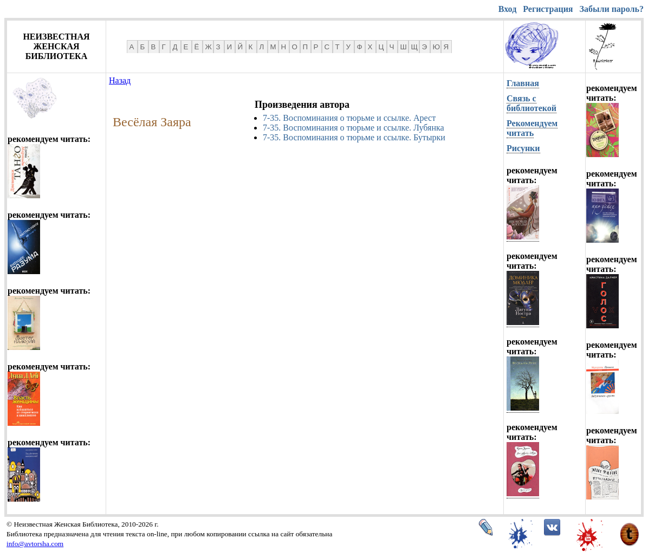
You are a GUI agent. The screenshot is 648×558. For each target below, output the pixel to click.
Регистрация (548, 9)
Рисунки (523, 148)
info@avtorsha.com (35, 544)
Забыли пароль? (612, 9)
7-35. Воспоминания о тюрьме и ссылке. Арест (349, 117)
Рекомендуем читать (532, 128)
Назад (120, 80)
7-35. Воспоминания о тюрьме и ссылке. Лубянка (353, 127)
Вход (507, 9)
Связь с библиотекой (531, 103)
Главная (523, 83)
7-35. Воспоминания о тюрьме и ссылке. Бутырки (354, 137)
